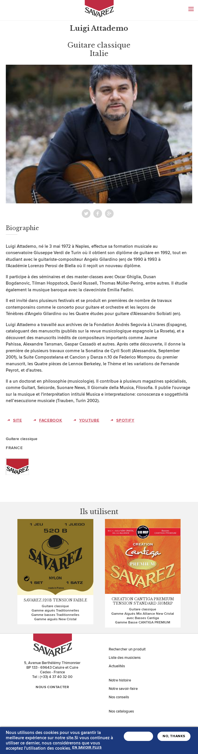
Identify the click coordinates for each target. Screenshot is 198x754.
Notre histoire (120, 680)
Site (17, 420)
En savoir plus (86, 749)
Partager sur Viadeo (109, 213)
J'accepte (138, 737)
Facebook (97, 213)
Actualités (117, 666)
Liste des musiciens (125, 657)
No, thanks (174, 737)
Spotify (125, 420)
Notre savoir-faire (123, 688)
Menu (191, 9)
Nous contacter (52, 687)
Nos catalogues (121, 711)
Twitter (86, 213)
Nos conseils (119, 697)
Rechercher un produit (127, 649)
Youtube (89, 420)
